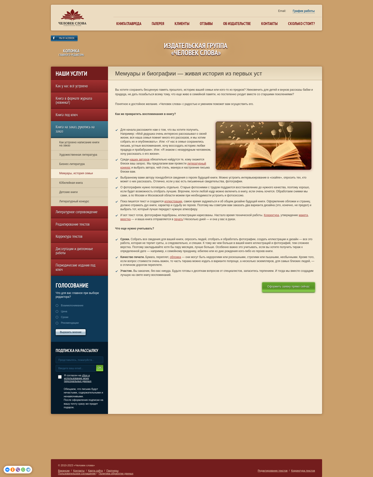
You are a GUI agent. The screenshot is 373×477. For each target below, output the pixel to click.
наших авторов (140, 159)
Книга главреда (128, 23)
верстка (125, 219)
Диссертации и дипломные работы (74, 251)
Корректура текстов (69, 236)
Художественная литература (78, 154)
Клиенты (182, 23)
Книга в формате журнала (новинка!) (74, 101)
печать (178, 219)
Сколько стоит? (301, 23)
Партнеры (112, 470)
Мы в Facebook (67, 38)
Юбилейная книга (71, 182)
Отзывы (206, 23)
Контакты (269, 23)
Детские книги (68, 192)
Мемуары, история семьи (76, 173)
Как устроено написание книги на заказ (79, 144)
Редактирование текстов (73, 224)
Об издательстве (237, 23)
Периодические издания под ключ (75, 268)
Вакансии (64, 470)
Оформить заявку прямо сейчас (288, 286)
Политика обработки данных (116, 473)
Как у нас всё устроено (72, 86)
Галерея (158, 23)
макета (303, 215)
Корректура (271, 215)
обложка (175, 257)
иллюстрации (173, 201)
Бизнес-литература (72, 164)
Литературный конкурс (74, 201)
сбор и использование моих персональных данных (77, 378)
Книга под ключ (67, 115)
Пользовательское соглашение (77, 473)
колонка (71, 52)
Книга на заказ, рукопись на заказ (75, 129)
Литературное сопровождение (77, 212)
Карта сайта (95, 470)
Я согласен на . (78, 378)
